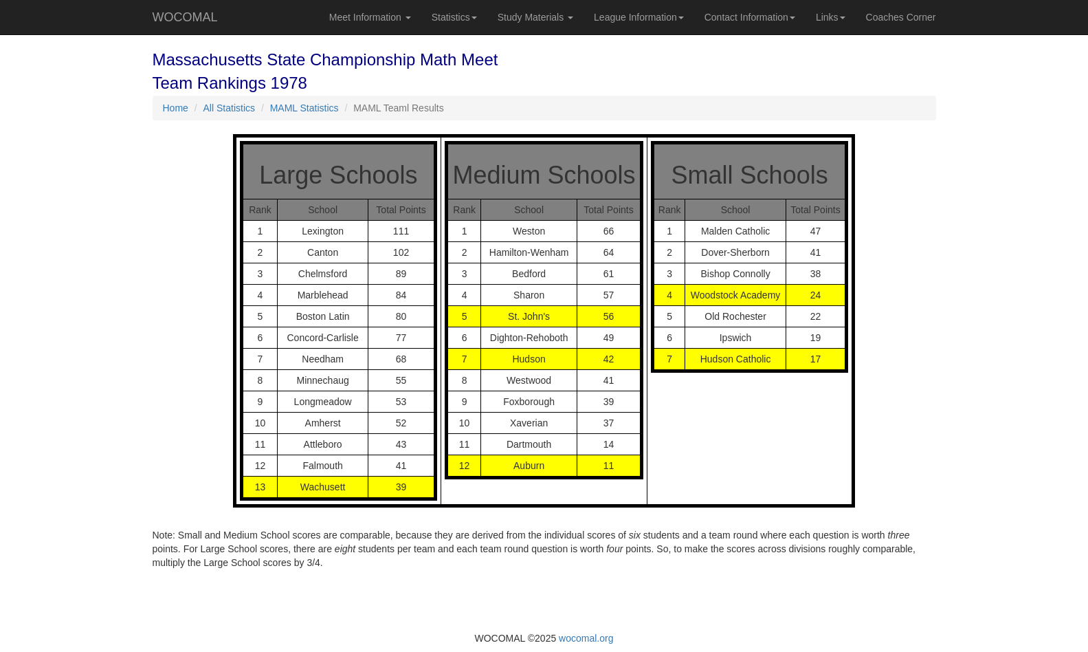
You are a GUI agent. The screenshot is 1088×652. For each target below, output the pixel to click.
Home (175, 107)
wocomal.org (586, 638)
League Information (639, 17)
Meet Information (370, 17)
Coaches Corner (901, 17)
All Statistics (229, 107)
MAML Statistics (304, 107)
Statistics (454, 17)
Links (830, 17)
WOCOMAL (185, 17)
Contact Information (749, 17)
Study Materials (535, 17)
